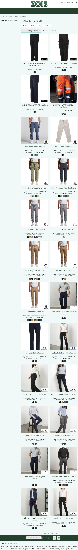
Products (9, 16)
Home (3, 16)
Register (70, 3)
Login (63, 3)
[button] (1, 3)
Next (44, 533)
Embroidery (29, 69)
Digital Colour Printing (29, 150)
